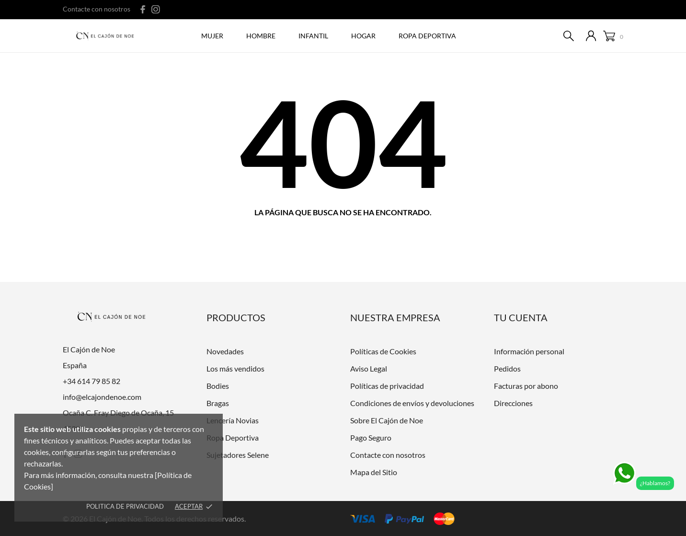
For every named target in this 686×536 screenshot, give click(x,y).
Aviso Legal (368, 368)
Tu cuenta (521, 317)
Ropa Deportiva (232, 437)
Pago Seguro (370, 437)
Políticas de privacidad (387, 385)
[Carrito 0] (613, 36)
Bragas (217, 403)
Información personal (529, 351)
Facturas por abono (526, 385)
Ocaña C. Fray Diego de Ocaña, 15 (118, 412)
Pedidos (507, 368)
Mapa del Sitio (373, 472)
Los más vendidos (235, 368)
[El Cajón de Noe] (107, 36)
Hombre (260, 36)
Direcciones (513, 403)
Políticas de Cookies (383, 351)
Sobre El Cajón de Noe (386, 420)
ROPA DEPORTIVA (427, 36)
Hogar (363, 36)
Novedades (225, 351)
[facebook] (143, 9)
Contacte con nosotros (96, 9)
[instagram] (155, 9)
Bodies (217, 385)
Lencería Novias (232, 420)
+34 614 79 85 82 (91, 380)
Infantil (313, 36)
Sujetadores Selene (237, 454)
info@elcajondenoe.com (102, 396)
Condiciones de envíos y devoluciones (412, 403)
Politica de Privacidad (125, 506)
